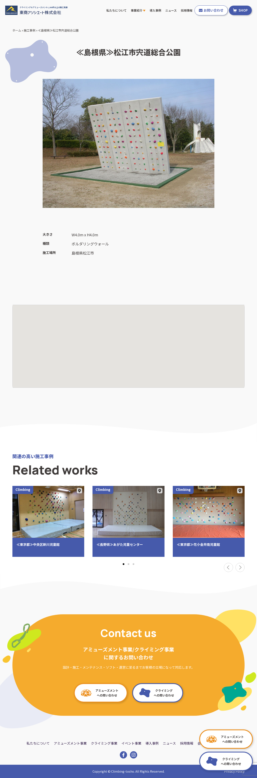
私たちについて (116, 10)
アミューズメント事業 (70, 743)
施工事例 (29, 30)
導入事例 (155, 10)
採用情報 (186, 10)
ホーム (16, 30)
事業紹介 (138, 10)
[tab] (123, 564)
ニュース (171, 10)
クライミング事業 (104, 743)
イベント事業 (131, 743)
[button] (128, 342)
